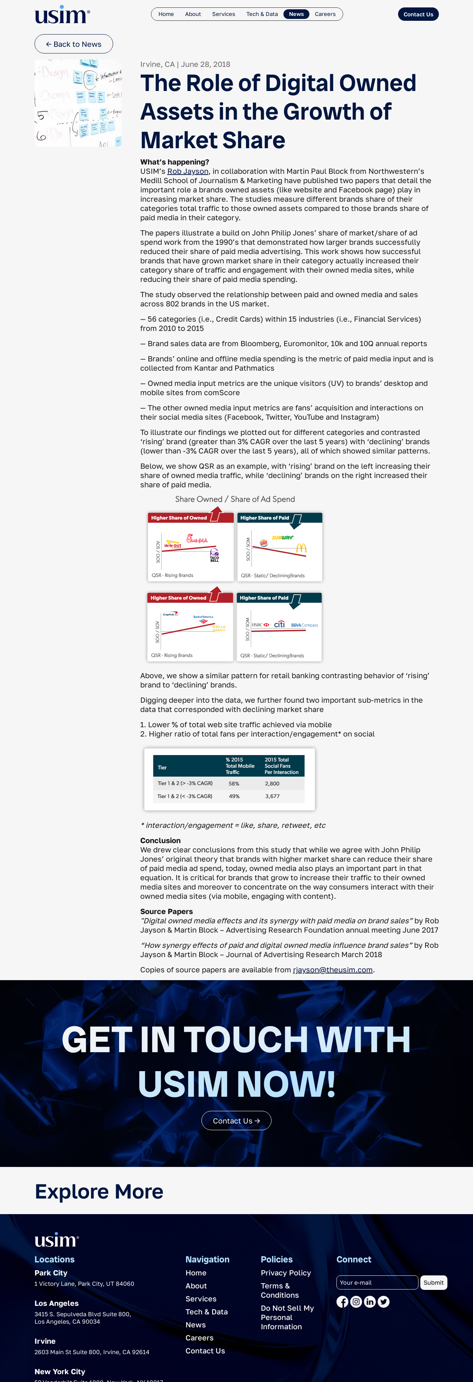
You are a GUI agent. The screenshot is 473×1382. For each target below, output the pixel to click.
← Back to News (74, 43)
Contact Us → (236, 1120)
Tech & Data (262, 13)
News (296, 13)
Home (166, 13)
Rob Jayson (187, 170)
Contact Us (418, 14)
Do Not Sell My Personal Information (287, 1317)
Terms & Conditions (280, 1290)
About (193, 13)
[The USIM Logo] (62, 14)
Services (223, 13)
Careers (325, 13)
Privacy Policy (286, 1272)
